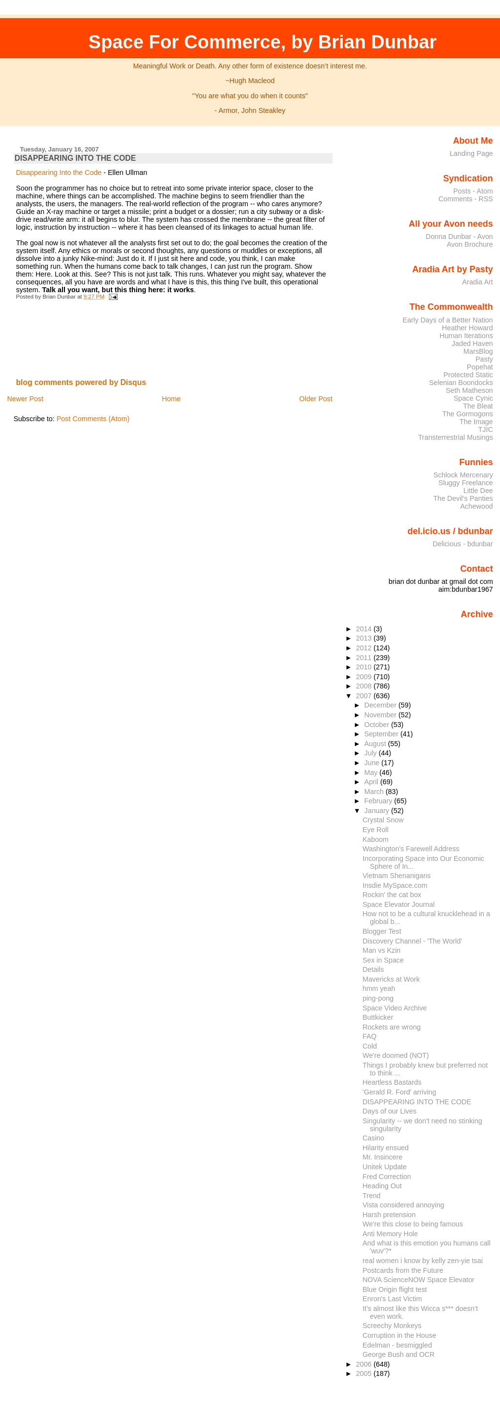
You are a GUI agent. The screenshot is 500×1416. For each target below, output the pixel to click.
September (382, 734)
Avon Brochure (470, 244)
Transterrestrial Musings (455, 437)
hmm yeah (379, 988)
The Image (476, 422)
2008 (365, 686)
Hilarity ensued (386, 1148)
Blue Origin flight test (395, 1289)
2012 (365, 648)
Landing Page (471, 153)
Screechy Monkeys (392, 1326)
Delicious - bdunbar (463, 544)
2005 (365, 1373)
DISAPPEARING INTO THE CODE (75, 158)
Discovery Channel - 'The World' (412, 941)
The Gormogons (467, 414)
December (381, 705)
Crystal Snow (383, 820)
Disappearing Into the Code (59, 172)
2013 (365, 638)
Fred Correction (387, 1176)
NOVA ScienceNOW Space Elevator (419, 1280)
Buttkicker (378, 1017)
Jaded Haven (472, 343)
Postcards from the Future (403, 1270)
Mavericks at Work (391, 979)
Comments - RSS (465, 199)
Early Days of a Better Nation (447, 320)
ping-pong (378, 998)
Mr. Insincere (383, 1157)
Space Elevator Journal (399, 904)
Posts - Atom (473, 191)
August (376, 744)
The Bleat (478, 406)
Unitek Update (385, 1167)
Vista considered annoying (403, 1205)
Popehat (480, 367)
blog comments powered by (81, 382)
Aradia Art (477, 282)
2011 (365, 658)
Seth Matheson (469, 390)
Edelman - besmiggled (397, 1345)
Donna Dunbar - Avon (459, 236)
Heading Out (382, 1186)
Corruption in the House (400, 1335)
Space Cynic (473, 398)
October (377, 725)
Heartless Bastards (392, 1082)
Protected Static (468, 375)
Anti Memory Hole (390, 1234)
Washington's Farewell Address (411, 849)
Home (171, 399)
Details (373, 969)
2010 (365, 667)
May (371, 772)
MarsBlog (478, 351)
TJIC (485, 429)
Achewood (476, 506)
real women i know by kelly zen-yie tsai (423, 1261)
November (381, 715)
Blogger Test (382, 931)
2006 (365, 1364)
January (377, 811)
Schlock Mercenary (463, 475)
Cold (370, 1046)
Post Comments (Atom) (93, 419)
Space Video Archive (395, 1008)
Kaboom (376, 839)
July (371, 753)
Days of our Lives (390, 1111)
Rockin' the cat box (392, 895)
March (375, 791)
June (372, 763)
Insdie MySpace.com (395, 885)
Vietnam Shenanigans (397, 876)
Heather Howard (467, 328)
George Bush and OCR (399, 1354)
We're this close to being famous (413, 1224)
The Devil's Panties (463, 498)
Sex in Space (383, 960)
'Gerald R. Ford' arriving (400, 1092)
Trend (372, 1196)
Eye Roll (376, 830)
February (379, 801)
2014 (365, 629)
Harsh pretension (389, 1215)
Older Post (316, 399)
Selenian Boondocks (461, 382)
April (372, 782)
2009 (365, 677)
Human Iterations (466, 336)
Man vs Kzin (382, 950)
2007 (365, 696)
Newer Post (25, 399)
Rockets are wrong (392, 1027)
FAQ (370, 1036)
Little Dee (478, 490)
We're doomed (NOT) (396, 1055)
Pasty (484, 359)
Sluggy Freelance (465, 483)
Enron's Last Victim (392, 1299)
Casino (373, 1138)
